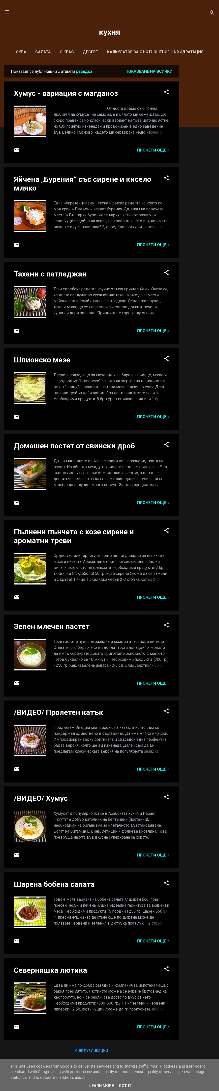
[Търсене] (212, 13)
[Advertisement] (199, 139)
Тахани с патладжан (50, 274)
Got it (125, 1085)
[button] (166, 93)
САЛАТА (43, 52)
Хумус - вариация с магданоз (66, 93)
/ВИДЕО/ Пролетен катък (58, 712)
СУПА (21, 52)
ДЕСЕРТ (90, 52)
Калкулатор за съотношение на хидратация (155, 52)
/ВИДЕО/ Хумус (41, 798)
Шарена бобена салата (54, 884)
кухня (109, 32)
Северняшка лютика (50, 970)
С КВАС (67, 52)
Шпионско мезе (42, 359)
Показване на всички (148, 71)
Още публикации (91, 1051)
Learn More (101, 1085)
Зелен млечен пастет (52, 626)
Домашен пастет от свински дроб (74, 445)
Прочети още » (153, 150)
